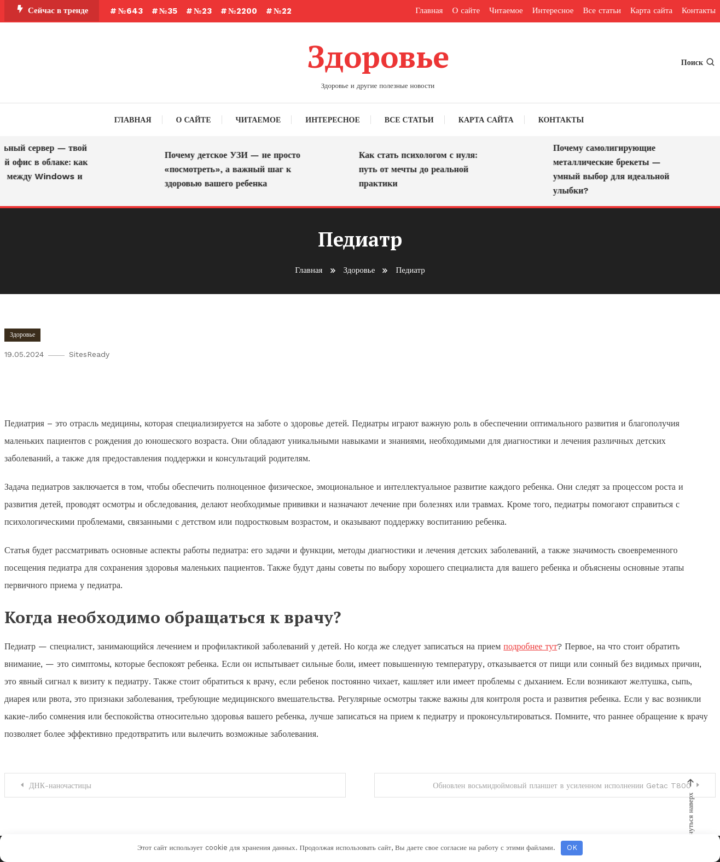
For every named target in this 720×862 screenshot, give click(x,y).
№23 (203, 11)
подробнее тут (530, 646)
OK (572, 847)
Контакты (699, 10)
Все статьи (602, 10)
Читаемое (506, 10)
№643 (130, 11)
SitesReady (89, 354)
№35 (168, 11)
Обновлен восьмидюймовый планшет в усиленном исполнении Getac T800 (562, 785)
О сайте (466, 10)
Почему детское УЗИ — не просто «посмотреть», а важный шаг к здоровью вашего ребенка (235, 169)
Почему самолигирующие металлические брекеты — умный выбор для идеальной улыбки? (614, 169)
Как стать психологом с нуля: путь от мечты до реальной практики (421, 169)
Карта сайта (651, 10)
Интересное (553, 10)
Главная (429, 10)
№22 (283, 11)
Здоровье (378, 56)
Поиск (698, 62)
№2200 (242, 11)
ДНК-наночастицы (60, 785)
